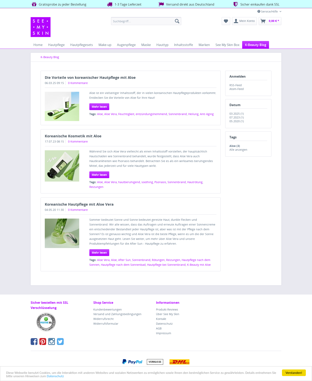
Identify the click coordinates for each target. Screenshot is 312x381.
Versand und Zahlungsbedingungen (117, 314)
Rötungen (158, 260)
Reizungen (96, 187)
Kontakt (161, 319)
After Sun (124, 260)
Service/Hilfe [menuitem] (268, 11)
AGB (159, 328)
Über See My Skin (167, 314)
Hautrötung (195, 182)
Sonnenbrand (178, 114)
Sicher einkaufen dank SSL (255, 4)
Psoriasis (160, 182)
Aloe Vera (110, 114)
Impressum (163, 333)
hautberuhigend (129, 182)
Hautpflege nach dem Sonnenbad (123, 265)
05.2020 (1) (236, 121)
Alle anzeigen (238, 149)
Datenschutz (55, 376)
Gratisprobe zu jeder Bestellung (58, 4)
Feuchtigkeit (126, 114)
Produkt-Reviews (167, 309)
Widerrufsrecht (103, 319)
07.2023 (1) (236, 117)
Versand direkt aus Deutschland (186, 4)
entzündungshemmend (151, 114)
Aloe (100, 114)
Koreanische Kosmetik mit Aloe (73, 136)
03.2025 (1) (236, 113)
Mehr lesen (99, 106)
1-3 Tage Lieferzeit (123, 4)
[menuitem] (146, 21)
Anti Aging (207, 114)
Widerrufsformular (105, 323)
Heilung (193, 114)
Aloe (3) (234, 146)
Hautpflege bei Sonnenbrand (166, 265)
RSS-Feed (235, 85)
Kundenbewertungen (107, 309)
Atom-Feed (236, 89)
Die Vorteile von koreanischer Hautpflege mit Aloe (90, 77)
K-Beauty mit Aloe (199, 265)
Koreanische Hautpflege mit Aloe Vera (79, 204)
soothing (147, 182)
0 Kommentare (78, 83)
